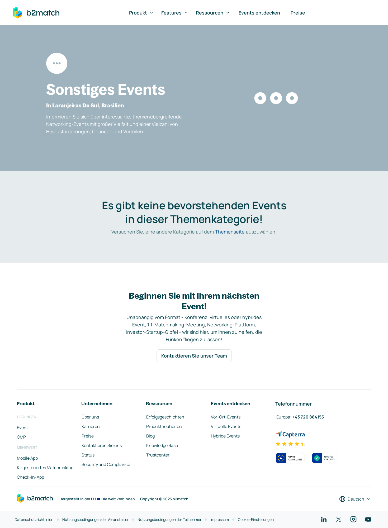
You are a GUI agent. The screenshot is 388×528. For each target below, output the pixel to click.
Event (22, 427)
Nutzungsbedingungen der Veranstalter (95, 519)
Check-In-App (30, 477)
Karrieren (91, 426)
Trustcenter (157, 455)
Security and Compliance (106, 464)
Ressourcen (213, 12)
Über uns (90, 417)
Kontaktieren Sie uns (102, 445)
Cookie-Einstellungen (256, 519)
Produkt (141, 12)
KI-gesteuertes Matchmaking (45, 467)
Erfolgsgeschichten (165, 417)
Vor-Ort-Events (225, 417)
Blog (150, 436)
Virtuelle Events (226, 426)
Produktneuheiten (164, 426)
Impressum (219, 519)
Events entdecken (259, 12)
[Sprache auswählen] (355, 499)
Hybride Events (225, 436)
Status (88, 455)
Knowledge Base (162, 445)
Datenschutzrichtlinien (34, 519)
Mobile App (27, 458)
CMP (21, 437)
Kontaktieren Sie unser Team (194, 356)
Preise (298, 12)
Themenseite (230, 232)
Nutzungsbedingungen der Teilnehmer (169, 519)
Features (174, 12)
